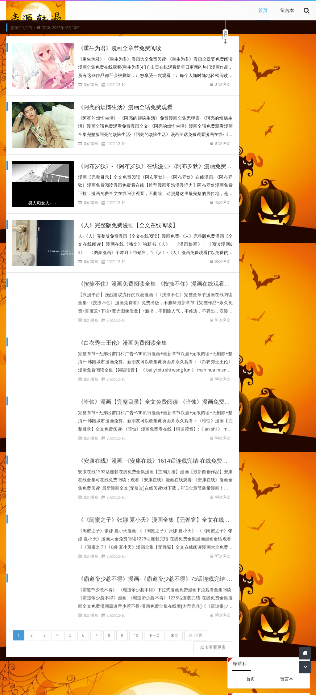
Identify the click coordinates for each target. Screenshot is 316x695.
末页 (174, 631)
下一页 (154, 631)
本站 (96, 676)
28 (258, 255)
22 (268, 245)
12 (237, 236)
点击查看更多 (197, 643)
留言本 (287, 10)
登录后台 (241, 102)
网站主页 (207, 685)
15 (268, 236)
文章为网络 (114, 676)
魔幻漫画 (90, 84)
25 (299, 245)
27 (248, 255)
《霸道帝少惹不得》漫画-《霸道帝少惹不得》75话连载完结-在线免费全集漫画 (174, 574)
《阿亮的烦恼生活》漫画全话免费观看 (125, 107)
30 (278, 255)
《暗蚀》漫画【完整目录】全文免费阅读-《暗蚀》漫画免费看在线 (159, 397)
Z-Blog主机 (286, 175)
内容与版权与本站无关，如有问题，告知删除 (152, 685)
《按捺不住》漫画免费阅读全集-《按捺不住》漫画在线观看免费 (156, 279)
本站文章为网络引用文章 (82, 685)
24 (289, 245)
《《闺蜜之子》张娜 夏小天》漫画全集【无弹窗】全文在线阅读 (156, 515)
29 (268, 255)
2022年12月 (268, 194)
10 (136, 631)
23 (278, 245)
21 (258, 245)
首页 (263, 10)
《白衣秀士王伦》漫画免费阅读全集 (122, 338)
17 (289, 236)
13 (248, 236)
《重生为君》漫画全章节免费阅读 (119, 48)
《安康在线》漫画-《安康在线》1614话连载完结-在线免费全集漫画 (161, 456)
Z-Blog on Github (251, 175)
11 (299, 226)
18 (299, 236)
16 (278, 236)
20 (248, 245)
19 (237, 245)
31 (289, 255)
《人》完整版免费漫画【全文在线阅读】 (128, 225)
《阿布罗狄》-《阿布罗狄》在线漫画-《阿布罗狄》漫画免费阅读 (157, 166)
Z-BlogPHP (238, 685)
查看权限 (260, 102)
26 (237, 255)
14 (258, 236)
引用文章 (136, 676)
